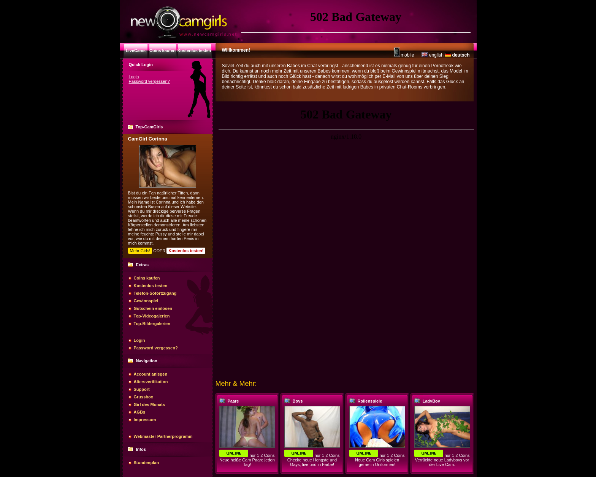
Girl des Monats (149, 404)
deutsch (457, 55)
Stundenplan (146, 462)
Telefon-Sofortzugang (155, 293)
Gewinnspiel (146, 301)
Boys (298, 401)
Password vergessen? (149, 81)
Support (142, 389)
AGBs (140, 412)
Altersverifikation (151, 381)
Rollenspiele (370, 401)
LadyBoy (431, 401)
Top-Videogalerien (152, 316)
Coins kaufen (147, 278)
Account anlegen (151, 374)
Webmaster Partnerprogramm (163, 436)
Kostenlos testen (151, 285)
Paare (233, 401)
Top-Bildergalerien (152, 323)
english (432, 55)
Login (134, 76)
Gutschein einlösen (153, 308)
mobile (404, 55)
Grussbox (143, 397)
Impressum (145, 419)
